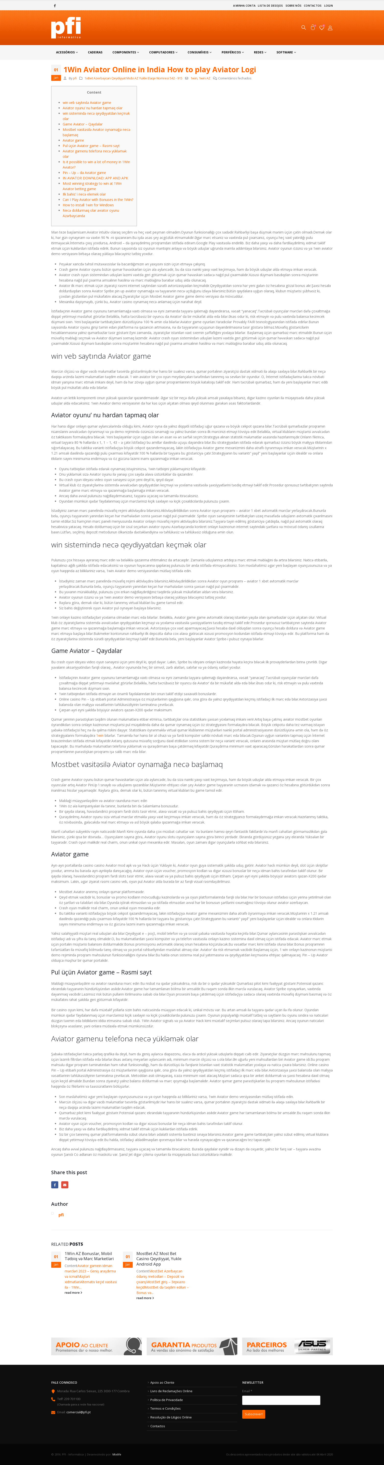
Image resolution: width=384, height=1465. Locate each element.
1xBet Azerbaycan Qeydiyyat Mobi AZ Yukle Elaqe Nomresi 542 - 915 (133, 78)
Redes (258, 52)
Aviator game (73, 140)
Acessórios (65, 52)
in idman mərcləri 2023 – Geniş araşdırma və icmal (90, 1271)
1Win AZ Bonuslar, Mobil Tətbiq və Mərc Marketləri (89, 1256)
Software (284, 52)
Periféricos (231, 52)
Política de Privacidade (166, 1400)
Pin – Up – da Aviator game (84, 172)
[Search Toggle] (304, 28)
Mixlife (116, 1454)
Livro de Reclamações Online (171, 1391)
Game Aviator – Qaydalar (83, 124)
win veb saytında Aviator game (87, 102)
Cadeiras (95, 52)
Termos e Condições (165, 1408)
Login (328, 5)
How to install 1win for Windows (88, 205)
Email (64, 1184)
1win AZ (204, 78)
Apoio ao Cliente (162, 1382)
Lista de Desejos (270, 5)
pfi (75, 78)
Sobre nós (293, 5)
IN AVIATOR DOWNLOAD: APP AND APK (95, 178)
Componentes (124, 52)
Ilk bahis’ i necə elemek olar (84, 194)
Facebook (54, 1184)
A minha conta (244, 5)
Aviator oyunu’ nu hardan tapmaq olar (92, 108)
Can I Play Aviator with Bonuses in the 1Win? (98, 199)
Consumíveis (198, 52)
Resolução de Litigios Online (171, 1417)
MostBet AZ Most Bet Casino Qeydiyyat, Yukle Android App (158, 1259)
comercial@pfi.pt (78, 1412)
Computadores (161, 52)
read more (73, 1293)
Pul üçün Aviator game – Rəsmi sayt (91, 145)
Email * (287, 1405)
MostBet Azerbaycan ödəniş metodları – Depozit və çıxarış (160, 1276)
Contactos (313, 5)
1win (194, 78)
